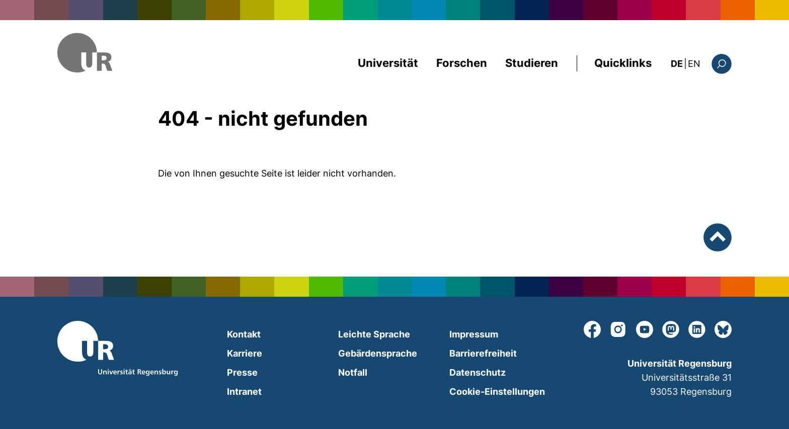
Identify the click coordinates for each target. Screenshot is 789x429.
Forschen (461, 62)
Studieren (531, 62)
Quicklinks (623, 62)
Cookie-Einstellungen (497, 391)
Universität (388, 62)
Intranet (244, 391)
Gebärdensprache (377, 353)
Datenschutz (477, 372)
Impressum (473, 334)
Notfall (352, 372)
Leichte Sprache (374, 334)
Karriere (244, 353)
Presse (242, 372)
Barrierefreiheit (483, 353)
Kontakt (244, 334)
